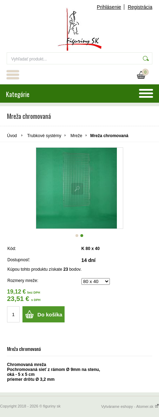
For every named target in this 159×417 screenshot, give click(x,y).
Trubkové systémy (44, 135)
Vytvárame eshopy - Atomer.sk (130, 406)
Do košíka (50, 314)
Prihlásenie (109, 7)
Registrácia (140, 7)
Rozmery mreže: (22, 280)
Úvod (12, 135)
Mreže (76, 135)
